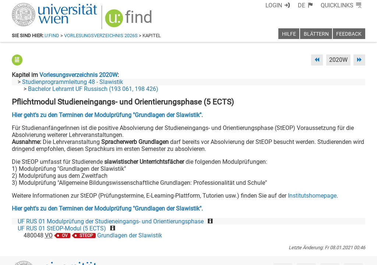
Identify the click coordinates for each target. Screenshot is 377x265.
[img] (129, 20)
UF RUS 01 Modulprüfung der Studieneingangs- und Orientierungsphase (111, 221)
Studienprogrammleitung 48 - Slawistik (72, 81)
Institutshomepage (312, 195)
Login (273, 5)
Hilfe (289, 34)
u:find (52, 35)
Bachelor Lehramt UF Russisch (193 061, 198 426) (93, 88)
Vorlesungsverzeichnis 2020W (78, 74)
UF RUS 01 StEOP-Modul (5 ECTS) (62, 228)
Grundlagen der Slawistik (129, 235)
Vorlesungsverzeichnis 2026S (101, 35)
